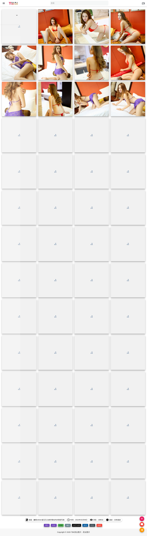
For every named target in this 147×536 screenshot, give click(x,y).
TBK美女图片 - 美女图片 (80, 532)
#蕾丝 (47, 525)
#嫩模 (68, 525)
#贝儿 (92, 525)
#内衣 (54, 525)
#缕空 (99, 525)
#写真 (61, 525)
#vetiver (76, 525)
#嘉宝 (85, 525)
